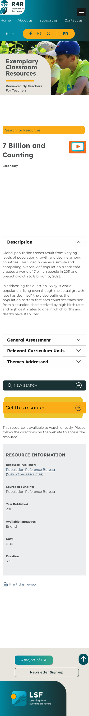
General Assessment (29, 340)
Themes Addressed (27, 361)
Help (10, 34)
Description (19, 242)
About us (25, 20)
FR (65, 33)
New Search (25, 385)
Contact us (74, 20)
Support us (48, 20)
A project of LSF (33, 660)
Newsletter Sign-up (47, 672)
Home (5, 20)
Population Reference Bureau (30, 469)
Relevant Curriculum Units (36, 350)
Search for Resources (22, 130)
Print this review (23, 584)
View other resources (24, 474)
